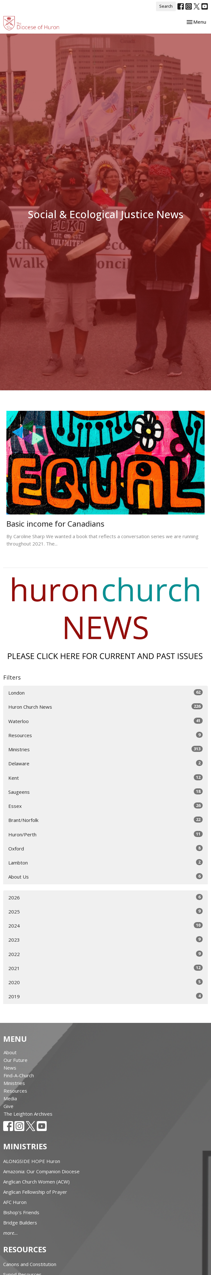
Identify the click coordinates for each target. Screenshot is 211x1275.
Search (166, 6)
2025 (105, 911)
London (105, 692)
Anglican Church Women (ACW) (36, 1181)
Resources (105, 735)
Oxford (105, 848)
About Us (105, 876)
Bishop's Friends (21, 1212)
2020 (105, 982)
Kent (105, 777)
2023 (105, 939)
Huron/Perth (105, 834)
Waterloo (105, 721)
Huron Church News (105, 706)
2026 (105, 897)
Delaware (105, 763)
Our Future (15, 1060)
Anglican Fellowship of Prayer (35, 1192)
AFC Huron (15, 1202)
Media (10, 1098)
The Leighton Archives (28, 1114)
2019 (105, 996)
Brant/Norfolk (105, 820)
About (10, 1052)
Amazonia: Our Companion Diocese (41, 1171)
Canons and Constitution (29, 1264)
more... (10, 1233)
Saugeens (105, 791)
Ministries (105, 749)
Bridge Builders (20, 1222)
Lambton (105, 862)
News (10, 1067)
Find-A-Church (19, 1075)
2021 (105, 968)
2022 (105, 954)
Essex (105, 805)
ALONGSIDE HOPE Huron (31, 1161)
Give (8, 1106)
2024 (105, 925)
